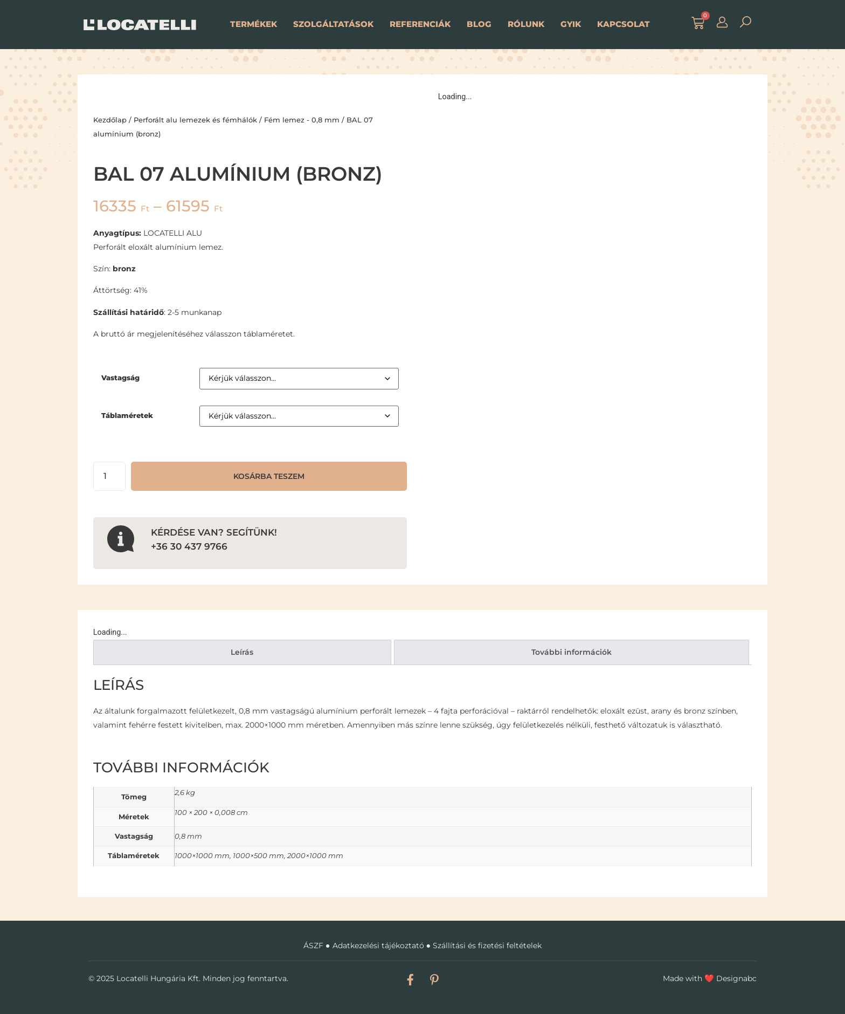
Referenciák (420, 24)
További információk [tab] (571, 652)
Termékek (253, 24)
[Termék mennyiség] (109, 476)
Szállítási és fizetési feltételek (487, 945)
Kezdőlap (110, 119)
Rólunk (526, 24)
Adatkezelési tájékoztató (378, 945)
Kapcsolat (623, 24)
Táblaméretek (127, 415)
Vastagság (120, 377)
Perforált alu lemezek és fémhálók (195, 119)
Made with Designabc (710, 978)
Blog (479, 24)
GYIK (570, 24)
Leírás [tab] (242, 652)
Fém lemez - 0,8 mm (302, 119)
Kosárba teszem (268, 476)
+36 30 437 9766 (189, 546)
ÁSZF (313, 945)
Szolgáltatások (333, 24)
